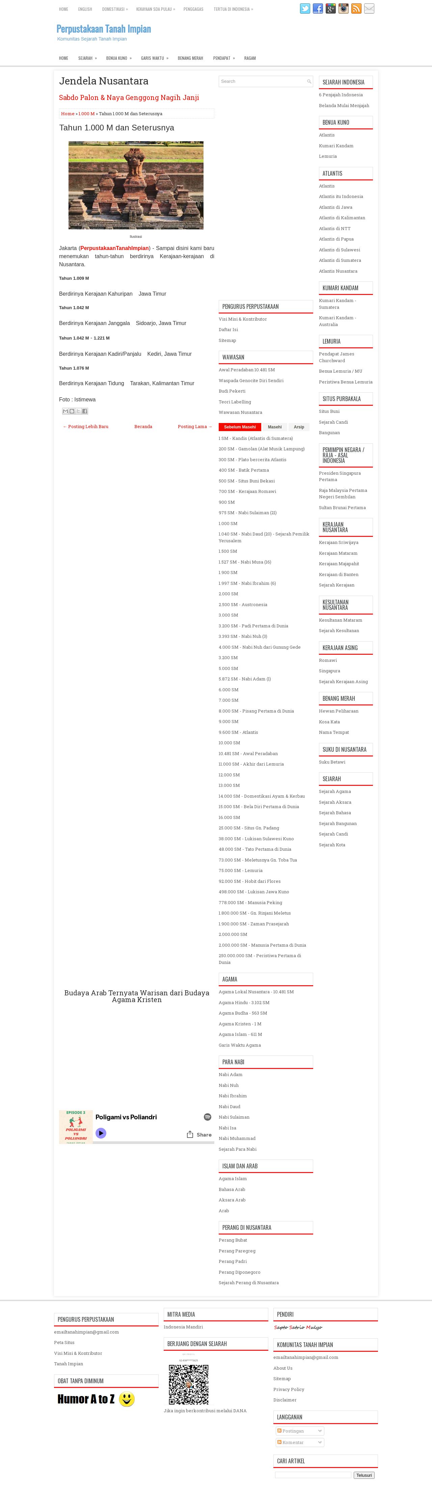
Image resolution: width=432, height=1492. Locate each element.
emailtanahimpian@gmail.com (86, 1332)
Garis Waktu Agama (240, 1045)
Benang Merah (190, 58)
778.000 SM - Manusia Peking (250, 902)
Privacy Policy (288, 1389)
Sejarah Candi (333, 422)
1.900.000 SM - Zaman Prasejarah (254, 924)
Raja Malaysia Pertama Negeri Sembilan (343, 493)
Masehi (275, 427)
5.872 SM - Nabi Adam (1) (245, 679)
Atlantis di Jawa (335, 207)
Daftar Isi (228, 329)
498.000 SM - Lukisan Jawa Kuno (254, 892)
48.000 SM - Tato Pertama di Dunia (255, 849)
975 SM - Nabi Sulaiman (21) (248, 512)
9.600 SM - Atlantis (238, 732)
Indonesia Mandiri (183, 1327)
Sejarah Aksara (335, 802)
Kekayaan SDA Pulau (157, 7)
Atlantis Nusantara (338, 271)
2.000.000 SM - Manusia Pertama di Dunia (262, 945)
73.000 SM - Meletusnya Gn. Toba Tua (258, 860)
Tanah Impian (68, 1364)
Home (63, 9)
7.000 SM (229, 700)
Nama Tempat (334, 732)
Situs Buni (329, 411)
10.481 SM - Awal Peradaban (248, 753)
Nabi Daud (229, 1106)
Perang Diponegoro (240, 1272)
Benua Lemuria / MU (340, 371)
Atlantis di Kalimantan (342, 218)
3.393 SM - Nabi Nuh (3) (243, 636)
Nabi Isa (227, 1128)
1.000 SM (228, 523)
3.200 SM (228, 657)
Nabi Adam (231, 1074)
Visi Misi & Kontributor (243, 319)
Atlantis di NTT (335, 228)
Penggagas (194, 9)
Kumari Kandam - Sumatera (337, 303)
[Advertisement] (136, 717)
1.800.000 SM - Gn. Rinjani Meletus (255, 913)
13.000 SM (229, 785)
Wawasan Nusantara (240, 412)
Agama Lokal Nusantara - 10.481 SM (256, 992)
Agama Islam (233, 1178)
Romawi (328, 660)
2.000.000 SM (233, 934)
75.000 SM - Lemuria (241, 870)
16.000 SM (229, 817)
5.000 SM (228, 668)
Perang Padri (233, 1261)
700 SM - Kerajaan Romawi (247, 491)
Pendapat (226, 56)
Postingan (290, 1431)
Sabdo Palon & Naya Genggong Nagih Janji (129, 97)
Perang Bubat (233, 1240)
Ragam (250, 58)
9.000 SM (229, 721)
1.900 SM (228, 572)
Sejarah (89, 56)
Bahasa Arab (232, 1189)
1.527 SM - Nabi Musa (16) (245, 562)
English (85, 9)
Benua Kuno (121, 56)
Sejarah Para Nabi (237, 1149)
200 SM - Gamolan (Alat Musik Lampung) (262, 449)
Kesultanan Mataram (340, 620)
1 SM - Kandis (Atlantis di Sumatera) (256, 438)
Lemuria (328, 156)
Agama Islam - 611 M (240, 1034)
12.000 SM (229, 775)
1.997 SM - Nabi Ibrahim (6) (247, 583)
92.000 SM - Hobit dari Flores (250, 881)
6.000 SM (229, 690)
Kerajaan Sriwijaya (338, 542)
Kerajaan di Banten (338, 574)
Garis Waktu (157, 56)
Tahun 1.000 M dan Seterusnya (116, 128)
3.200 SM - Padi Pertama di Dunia (253, 626)
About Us (283, 1368)
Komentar (290, 1442)
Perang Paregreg (237, 1251)
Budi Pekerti (232, 391)
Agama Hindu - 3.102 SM (244, 1002)
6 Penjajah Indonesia (341, 95)
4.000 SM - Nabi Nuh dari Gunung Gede (260, 647)
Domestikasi (116, 7)
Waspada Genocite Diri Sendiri (251, 380)
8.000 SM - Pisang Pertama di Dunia (256, 711)
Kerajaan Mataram (338, 553)
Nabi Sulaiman (234, 1117)
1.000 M (87, 113)
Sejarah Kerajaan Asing (343, 681)
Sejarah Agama (335, 791)
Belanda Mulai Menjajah (344, 105)
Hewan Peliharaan (338, 711)
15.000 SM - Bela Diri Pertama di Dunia (259, 806)
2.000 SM (228, 594)
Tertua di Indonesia (235, 7)
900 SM (227, 502)
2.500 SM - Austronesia (243, 604)
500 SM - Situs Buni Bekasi (247, 481)
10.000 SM (229, 743)
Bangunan (329, 432)
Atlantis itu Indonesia (341, 196)
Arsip (299, 427)
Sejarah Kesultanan (339, 630)
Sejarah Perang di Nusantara (249, 1282)
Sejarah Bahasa (335, 813)
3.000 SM (228, 615)
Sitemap (227, 340)
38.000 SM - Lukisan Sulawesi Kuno (256, 839)
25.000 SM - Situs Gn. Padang (249, 828)
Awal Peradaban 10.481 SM (247, 370)
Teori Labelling (235, 402)
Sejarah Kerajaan (336, 585)
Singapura (329, 671)
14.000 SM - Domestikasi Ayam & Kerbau (262, 796)
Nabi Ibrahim (233, 1096)
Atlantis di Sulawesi (339, 250)
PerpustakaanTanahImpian (114, 248)
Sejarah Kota (332, 845)
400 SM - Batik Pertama (244, 470)
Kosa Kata (329, 722)
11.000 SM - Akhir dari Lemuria (251, 764)
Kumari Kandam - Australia (337, 321)
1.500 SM (228, 551)
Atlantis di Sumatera (340, 260)
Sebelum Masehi (240, 427)
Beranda (143, 426)
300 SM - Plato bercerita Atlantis (253, 459)
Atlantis (327, 135)
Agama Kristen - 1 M (240, 1024)
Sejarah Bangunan (338, 823)
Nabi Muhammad (237, 1138)
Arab (224, 1211)
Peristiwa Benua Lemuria (346, 382)
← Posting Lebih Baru (85, 426)
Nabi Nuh (229, 1085)
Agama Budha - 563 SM (243, 1013)
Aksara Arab (232, 1200)
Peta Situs (64, 1342)
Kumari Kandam (336, 146)
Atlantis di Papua (336, 239)
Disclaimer (285, 1400)
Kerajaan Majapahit (339, 564)
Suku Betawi (332, 762)
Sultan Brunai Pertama (342, 507)
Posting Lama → (195, 426)
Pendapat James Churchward (336, 357)
